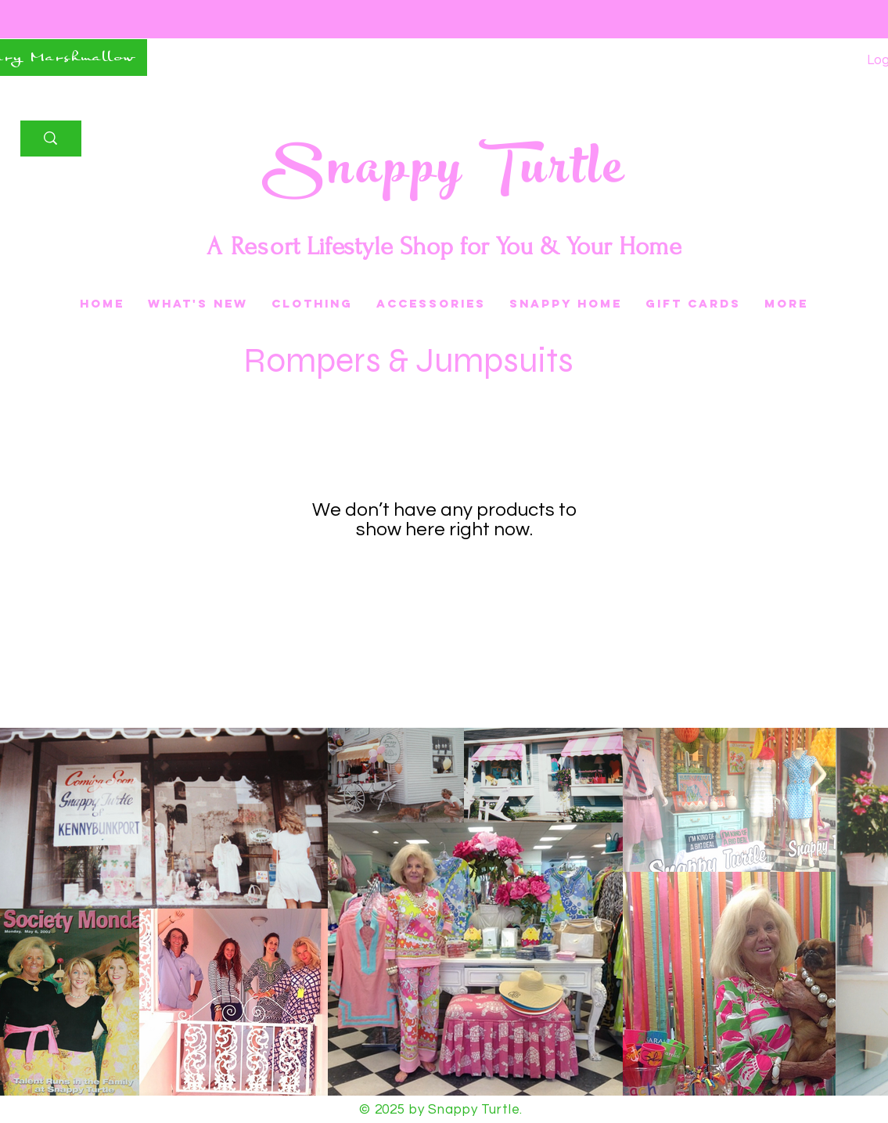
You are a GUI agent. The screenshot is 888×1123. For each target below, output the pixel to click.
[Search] (50, 139)
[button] (693, 303)
